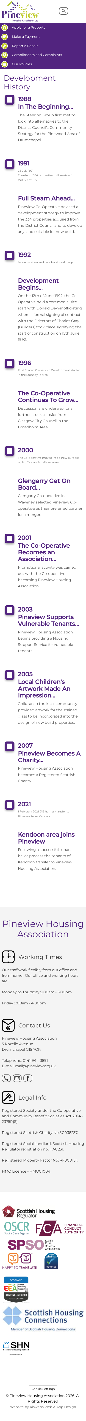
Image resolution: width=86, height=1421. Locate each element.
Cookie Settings (43, 1389)
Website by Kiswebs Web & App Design (43, 1407)
